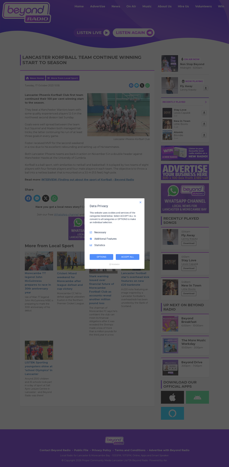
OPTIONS (101, 257)
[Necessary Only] (140, 202)
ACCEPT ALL (127, 257)
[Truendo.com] (114, 264)
